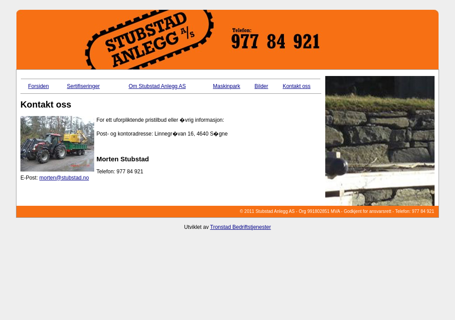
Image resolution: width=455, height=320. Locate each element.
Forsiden (38, 86)
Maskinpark (226, 86)
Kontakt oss (297, 86)
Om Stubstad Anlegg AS (157, 86)
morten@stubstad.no (64, 178)
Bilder (261, 86)
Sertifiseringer (83, 86)
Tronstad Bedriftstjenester (240, 227)
